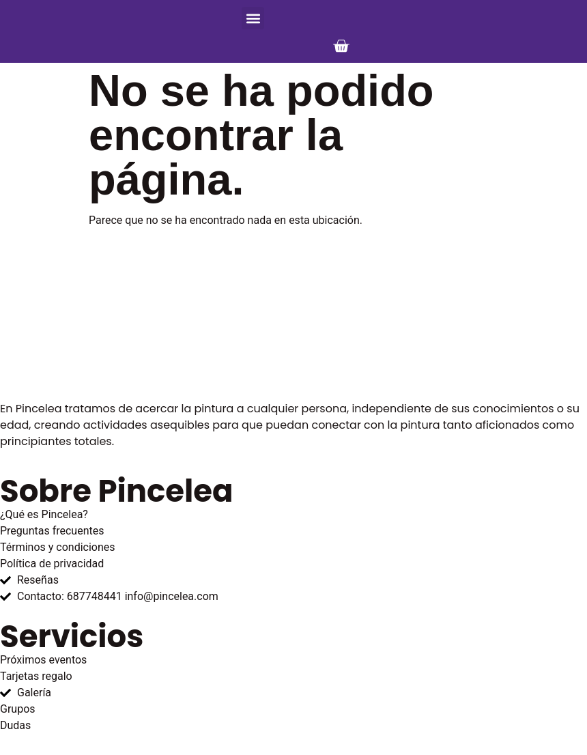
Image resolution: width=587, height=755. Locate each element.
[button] (253, 18)
